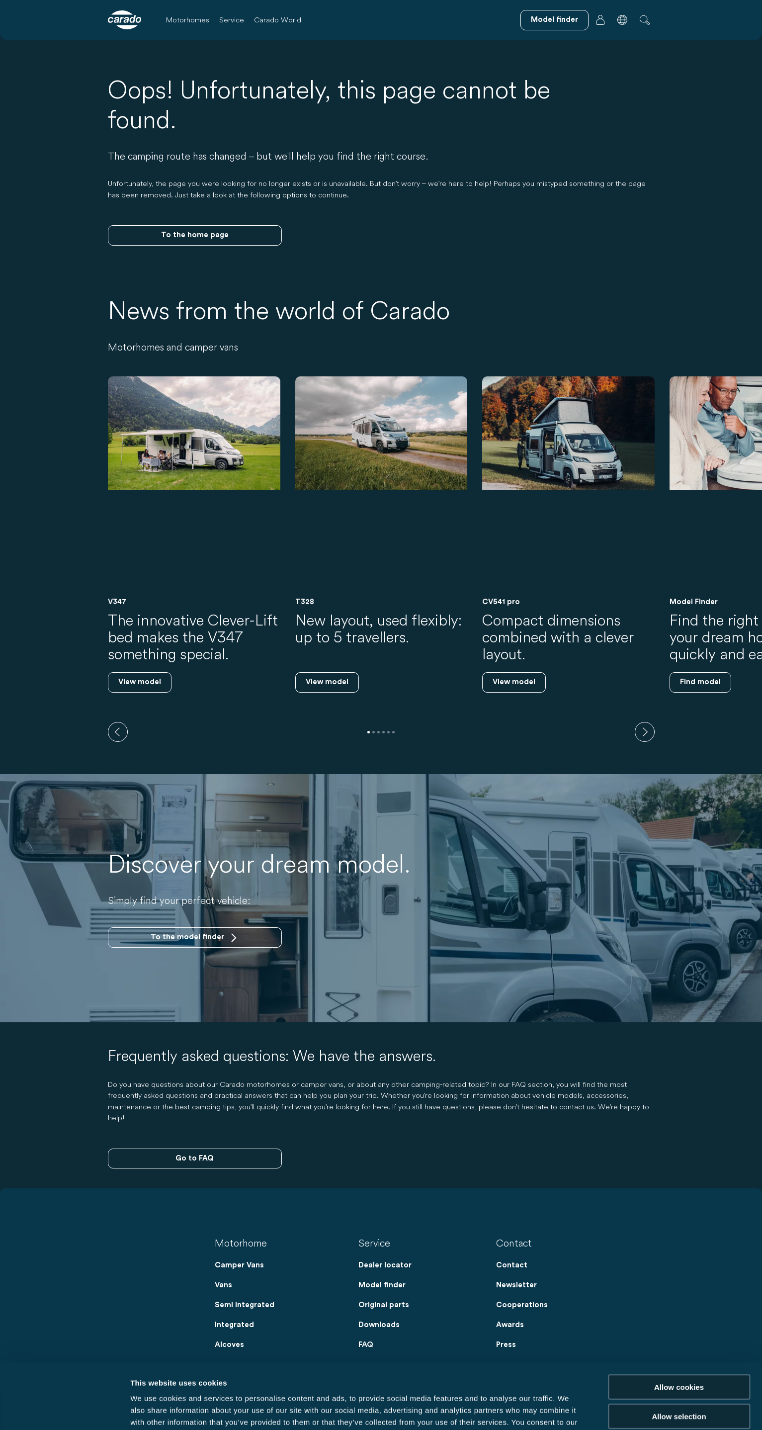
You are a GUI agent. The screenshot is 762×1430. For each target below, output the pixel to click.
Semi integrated (244, 1305)
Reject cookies (679, 1389)
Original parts (383, 1305)
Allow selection (679, 1360)
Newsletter (516, 1285)
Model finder (382, 1285)
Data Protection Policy (462, 1378)
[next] (645, 732)
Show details (522, 1410)
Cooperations (522, 1305)
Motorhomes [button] (187, 19)
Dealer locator (385, 1265)
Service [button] (231, 19)
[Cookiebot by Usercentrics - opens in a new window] (64, 1410)
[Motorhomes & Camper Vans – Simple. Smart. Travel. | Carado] (124, 19)
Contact (511, 1265)
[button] (622, 20)
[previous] (118, 732)
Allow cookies (679, 1331)
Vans (223, 1285)
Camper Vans (239, 1265)
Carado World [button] (277, 19)
